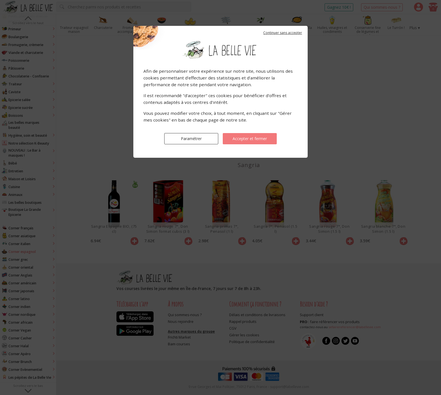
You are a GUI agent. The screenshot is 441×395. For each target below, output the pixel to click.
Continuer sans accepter (282, 32)
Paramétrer (191, 138)
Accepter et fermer (250, 138)
